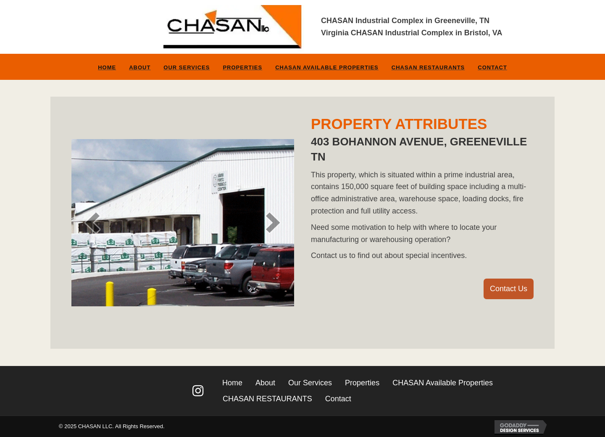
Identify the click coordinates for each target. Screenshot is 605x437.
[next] (273, 222)
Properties (242, 67)
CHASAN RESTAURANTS (428, 67)
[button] (509, 289)
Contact (492, 67)
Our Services (186, 67)
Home (107, 67)
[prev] (92, 222)
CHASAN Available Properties (327, 67)
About (139, 67)
